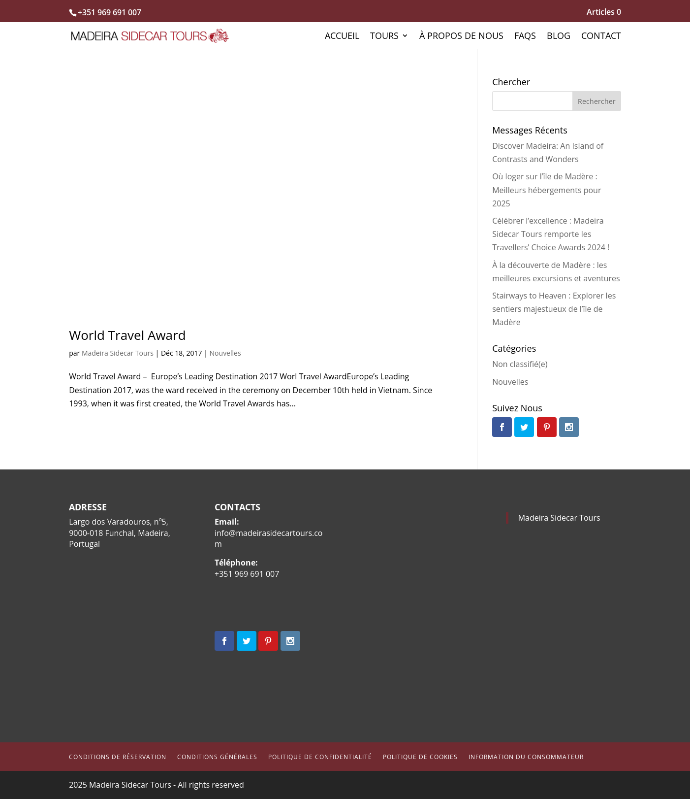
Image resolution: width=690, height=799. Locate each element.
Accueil (342, 36)
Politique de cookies (420, 757)
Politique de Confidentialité (320, 757)
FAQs (525, 36)
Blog (558, 36)
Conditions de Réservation (117, 757)
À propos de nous (461, 36)
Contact (601, 36)
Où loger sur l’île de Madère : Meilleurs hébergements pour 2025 (546, 189)
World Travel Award (127, 335)
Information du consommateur (526, 757)
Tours (384, 36)
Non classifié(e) (519, 364)
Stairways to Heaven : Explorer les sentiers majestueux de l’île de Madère (554, 309)
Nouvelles (225, 353)
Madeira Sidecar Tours (118, 353)
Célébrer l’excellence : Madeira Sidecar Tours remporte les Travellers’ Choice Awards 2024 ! (550, 234)
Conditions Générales (217, 757)
